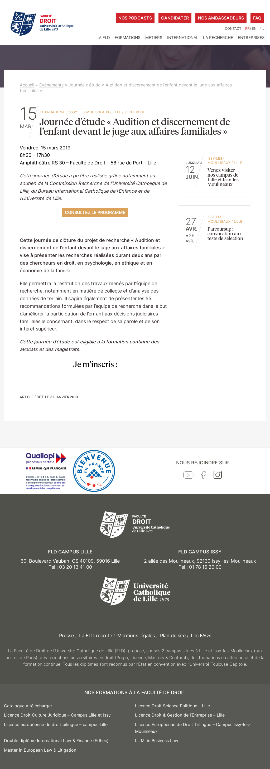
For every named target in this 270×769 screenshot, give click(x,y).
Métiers (153, 37)
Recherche (134, 112)
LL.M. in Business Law (156, 740)
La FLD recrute (95, 635)
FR (247, 28)
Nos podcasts (135, 18)
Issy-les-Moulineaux (89, 112)
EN (254, 28)
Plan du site (173, 635)
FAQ (257, 18)
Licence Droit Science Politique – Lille (172, 705)
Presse (66, 635)
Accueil (27, 84)
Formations (128, 37)
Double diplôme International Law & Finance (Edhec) (56, 740)
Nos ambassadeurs (221, 18)
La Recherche (218, 37)
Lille (117, 112)
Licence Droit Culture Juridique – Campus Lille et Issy (57, 715)
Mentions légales (136, 635)
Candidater (175, 18)
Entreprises (251, 37)
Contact (233, 28)
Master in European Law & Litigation (40, 750)
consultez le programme (95, 212)
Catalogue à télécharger (28, 705)
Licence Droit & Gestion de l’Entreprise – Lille (180, 715)
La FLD (103, 37)
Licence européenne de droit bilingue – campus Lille (56, 724)
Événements (51, 84)
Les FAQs (201, 635)
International (182, 37)
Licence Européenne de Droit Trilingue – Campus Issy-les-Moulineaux (192, 728)
